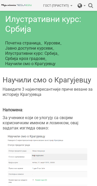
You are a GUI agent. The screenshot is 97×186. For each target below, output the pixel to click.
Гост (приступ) (57, 5)
